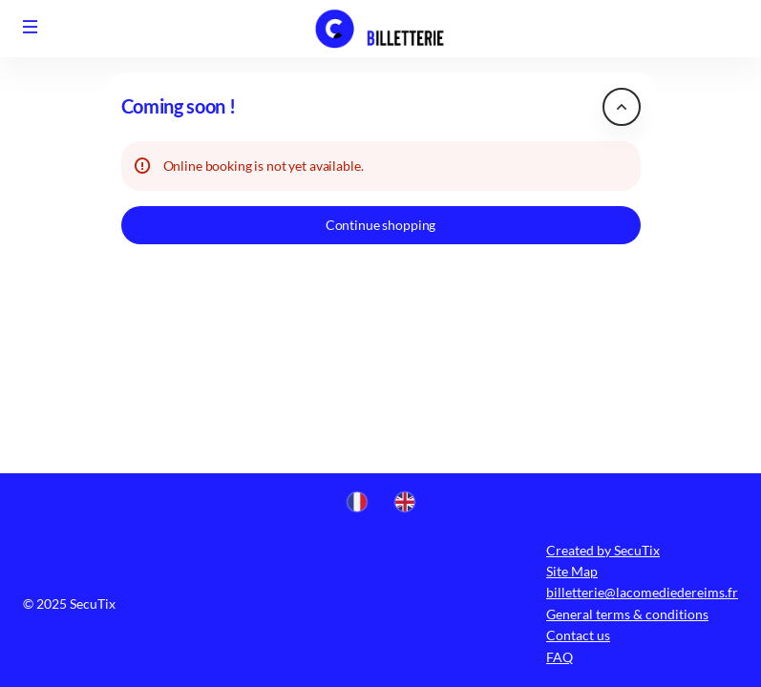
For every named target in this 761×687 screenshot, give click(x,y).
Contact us (578, 635)
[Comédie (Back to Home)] (380, 29)
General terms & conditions (627, 614)
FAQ (559, 657)
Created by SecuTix (603, 550)
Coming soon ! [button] (178, 106)
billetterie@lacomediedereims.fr (642, 592)
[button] (30, 26)
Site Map (572, 571)
